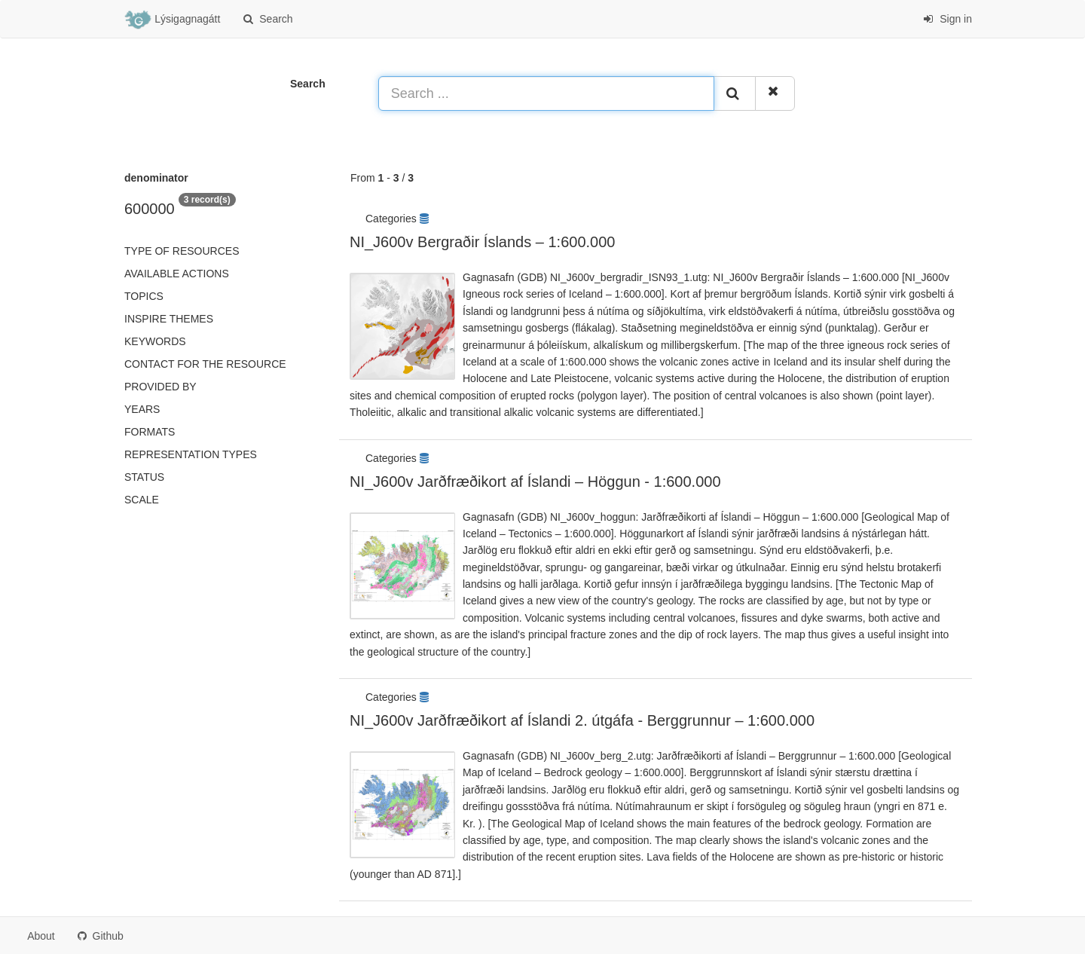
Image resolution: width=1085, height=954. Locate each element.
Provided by (160, 387)
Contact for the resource (205, 364)
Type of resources (181, 251)
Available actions (176, 274)
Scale (141, 500)
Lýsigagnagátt (172, 19)
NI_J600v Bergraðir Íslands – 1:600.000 (482, 242)
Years (142, 409)
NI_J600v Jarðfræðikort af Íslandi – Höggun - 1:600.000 (535, 481)
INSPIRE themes (168, 319)
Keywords (155, 341)
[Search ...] (546, 93)
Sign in (947, 19)
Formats (149, 432)
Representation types (190, 454)
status (144, 477)
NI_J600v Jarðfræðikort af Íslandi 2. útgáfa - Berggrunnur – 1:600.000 (582, 720)
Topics (144, 296)
